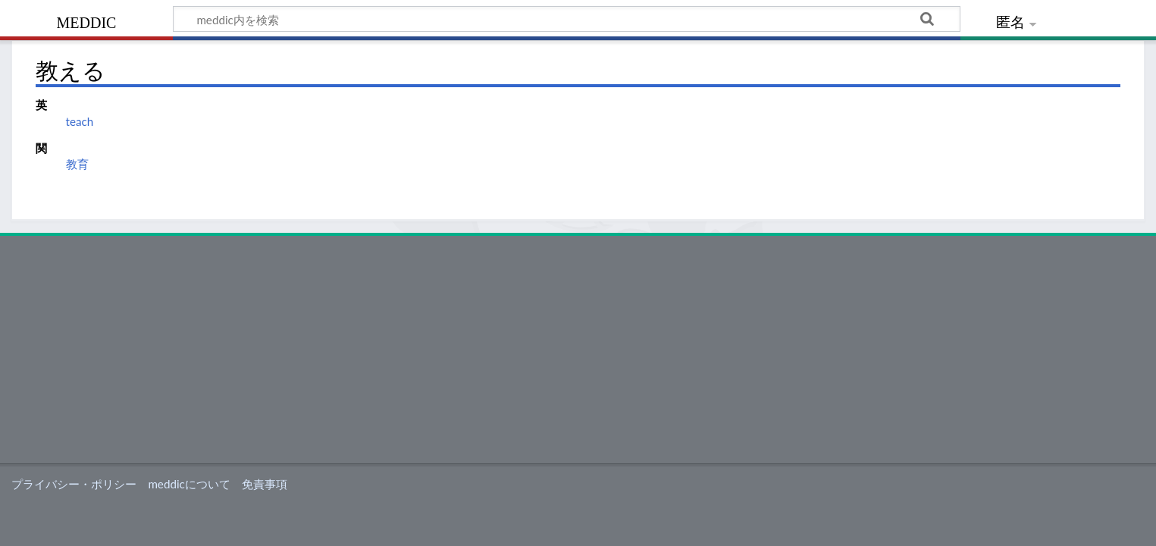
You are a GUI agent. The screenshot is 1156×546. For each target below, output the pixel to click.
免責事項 (264, 484)
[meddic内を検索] (567, 19)
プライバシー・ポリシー (73, 484)
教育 (77, 164)
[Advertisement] (578, 349)
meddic (87, 21)
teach (80, 121)
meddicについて (189, 484)
